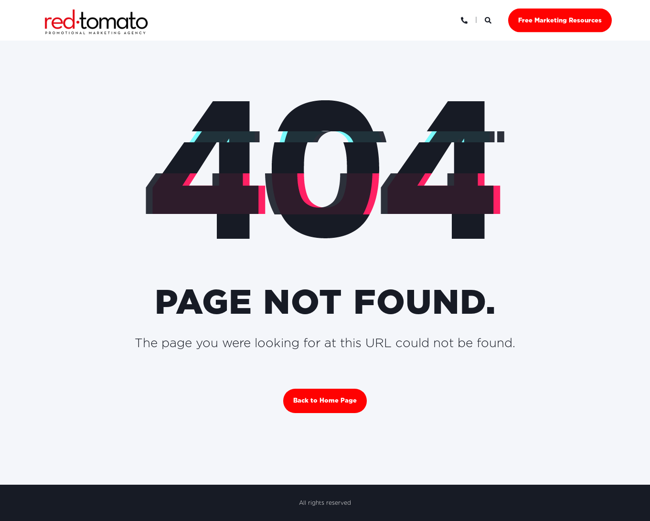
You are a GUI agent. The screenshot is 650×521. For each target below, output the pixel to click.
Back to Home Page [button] (325, 400)
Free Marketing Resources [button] (560, 19)
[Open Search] (489, 19)
